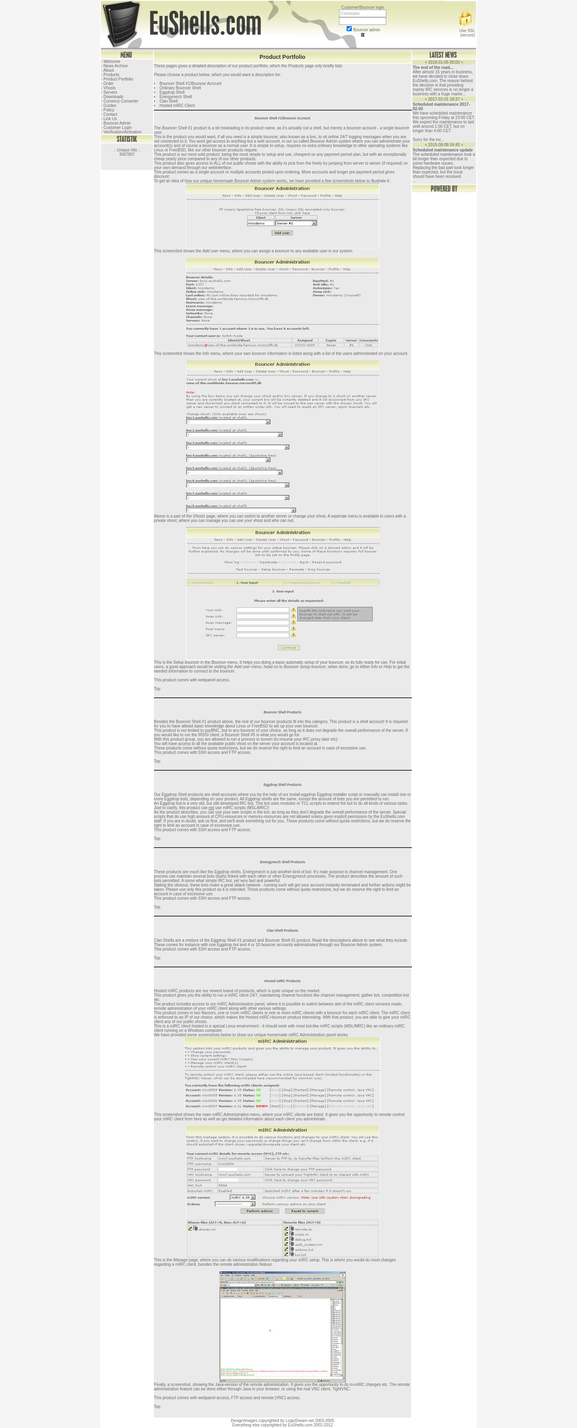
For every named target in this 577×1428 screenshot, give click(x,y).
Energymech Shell (175, 97)
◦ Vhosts (108, 88)
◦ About (107, 70)
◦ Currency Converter (120, 101)
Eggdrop (167, 803)
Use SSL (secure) (467, 30)
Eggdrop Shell (172, 92)
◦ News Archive (114, 66)
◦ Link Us (109, 119)
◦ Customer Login (116, 127)
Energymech (254, 872)
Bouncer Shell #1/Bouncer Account (190, 83)
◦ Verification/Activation (121, 132)
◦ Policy (107, 110)
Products (296, 66)
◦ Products (110, 75)
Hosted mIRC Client (177, 105)
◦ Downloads (112, 97)
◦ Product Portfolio (117, 79)
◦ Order (107, 83)
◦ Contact (109, 114)
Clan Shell (168, 101)
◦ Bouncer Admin (116, 123)
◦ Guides (108, 105)
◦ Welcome (110, 61)
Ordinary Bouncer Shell (180, 88)
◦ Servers (109, 92)
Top (157, 689)
